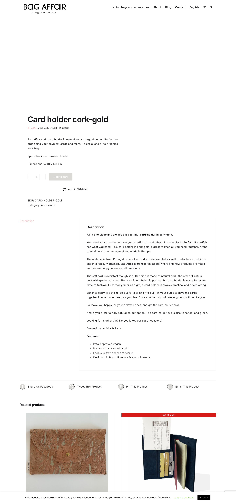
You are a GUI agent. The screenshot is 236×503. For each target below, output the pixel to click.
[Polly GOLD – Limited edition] (67, 453)
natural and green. (196, 312)
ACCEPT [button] (203, 497)
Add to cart (61, 176)
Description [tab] (27, 220)
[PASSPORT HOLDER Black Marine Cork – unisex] (168, 453)
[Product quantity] (36, 176)
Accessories (48, 204)
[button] (211, 7)
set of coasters (151, 320)
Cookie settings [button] (184, 497)
